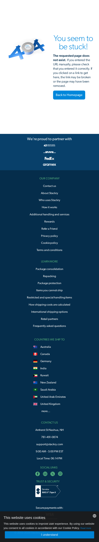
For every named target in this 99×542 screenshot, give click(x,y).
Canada (45, 354)
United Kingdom (50, 404)
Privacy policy (49, 235)
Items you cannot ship (49, 290)
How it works (49, 207)
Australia (45, 346)
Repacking (49, 276)
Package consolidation (49, 269)
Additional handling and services (49, 214)
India (43, 368)
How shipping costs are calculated (49, 304)
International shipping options (49, 311)
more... (45, 411)
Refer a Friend (49, 228)
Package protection (49, 283)
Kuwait (44, 375)
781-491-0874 (49, 437)
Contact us (49, 186)
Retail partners (49, 319)
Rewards (49, 221)
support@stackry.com (49, 444)
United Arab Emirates (53, 396)
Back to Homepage (69, 95)
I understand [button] (49, 534)
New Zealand (48, 382)
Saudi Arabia (48, 389)
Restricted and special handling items (49, 297)
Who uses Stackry (49, 200)
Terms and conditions (50, 250)
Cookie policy (49, 242)
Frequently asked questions (49, 326)
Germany (45, 361)
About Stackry (49, 193)
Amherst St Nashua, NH (49, 430)
